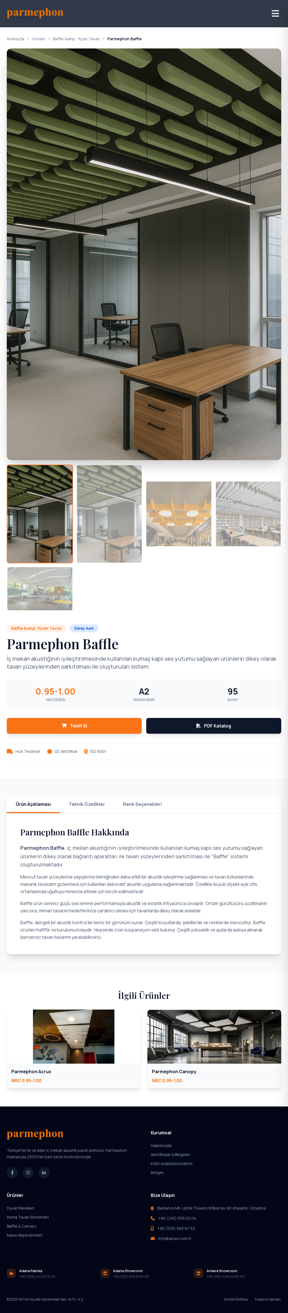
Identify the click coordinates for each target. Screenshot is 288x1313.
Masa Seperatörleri (25, 1235)
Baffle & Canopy (21, 1226)
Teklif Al (74, 726)
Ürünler (38, 38)
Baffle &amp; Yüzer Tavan (76, 38)
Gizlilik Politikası (236, 1299)
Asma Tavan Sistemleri (28, 1217)
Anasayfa (15, 38)
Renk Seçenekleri (142, 804)
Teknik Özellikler (87, 804)
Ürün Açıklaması (33, 804)
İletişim (157, 1172)
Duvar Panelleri (20, 1208)
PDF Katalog (213, 726)
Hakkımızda (161, 1145)
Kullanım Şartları (268, 1299)
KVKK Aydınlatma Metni (171, 1163)
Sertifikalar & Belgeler (170, 1154)
